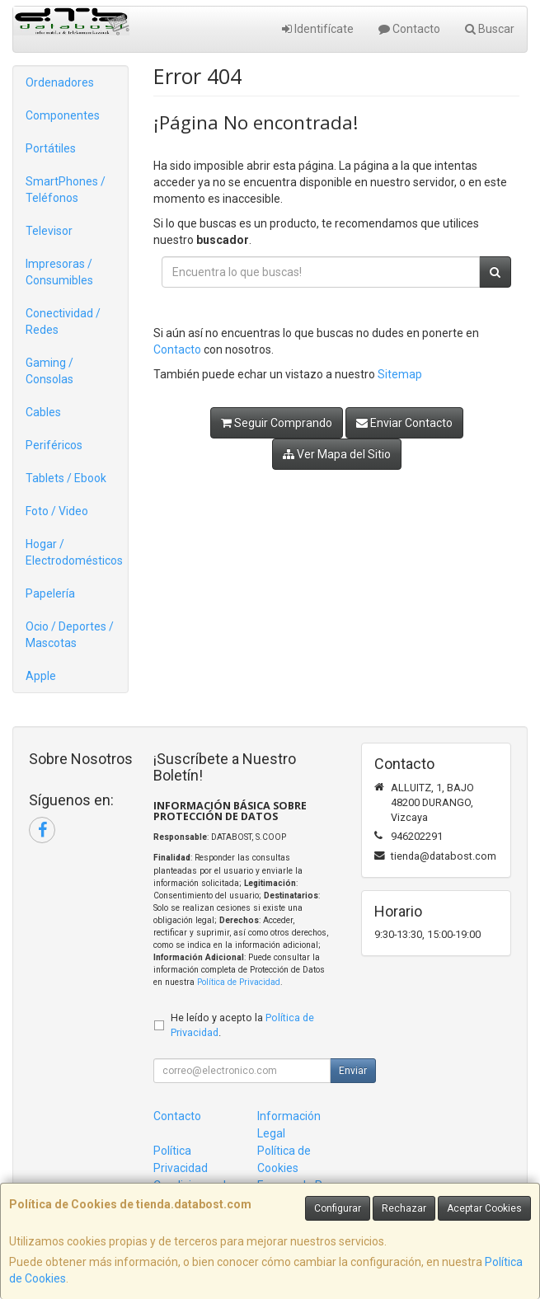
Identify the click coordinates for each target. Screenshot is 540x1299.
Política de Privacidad (238, 982)
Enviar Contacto (404, 422)
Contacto (409, 28)
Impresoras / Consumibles (59, 272)
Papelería (50, 593)
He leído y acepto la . (242, 1025)
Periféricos (54, 445)
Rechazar (404, 1208)
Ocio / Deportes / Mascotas (70, 635)
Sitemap (400, 374)
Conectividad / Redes (63, 321)
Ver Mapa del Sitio (337, 454)
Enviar (353, 1070)
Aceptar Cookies (484, 1208)
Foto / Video (57, 511)
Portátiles (51, 148)
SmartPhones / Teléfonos (66, 189)
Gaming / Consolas (49, 371)
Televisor (49, 230)
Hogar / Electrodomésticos (74, 552)
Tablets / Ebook (66, 478)
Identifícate (318, 28)
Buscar (489, 28)
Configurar (337, 1208)
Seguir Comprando (276, 422)
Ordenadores (60, 82)
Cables (43, 412)
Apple (41, 675)
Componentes (63, 115)
